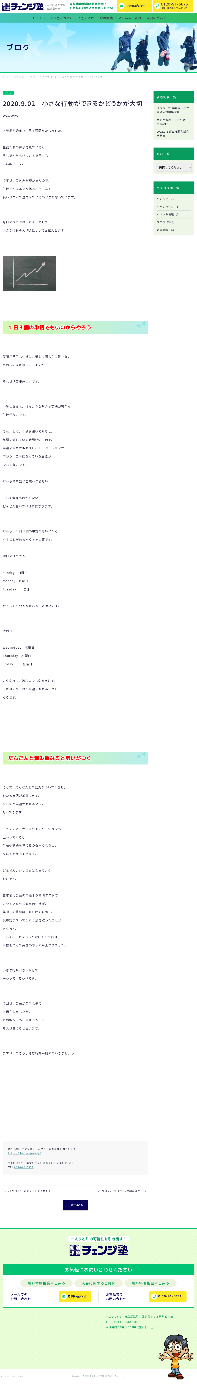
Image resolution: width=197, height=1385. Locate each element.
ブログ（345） (167, 229)
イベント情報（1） (170, 221)
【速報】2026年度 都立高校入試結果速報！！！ (173, 112)
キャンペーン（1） (170, 213)
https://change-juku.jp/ (24, 1153)
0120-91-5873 (23, 1167)
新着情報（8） (167, 237)
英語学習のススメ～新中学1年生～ (174, 127)
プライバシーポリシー (12, 1378)
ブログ (8, 92)
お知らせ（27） (168, 205)
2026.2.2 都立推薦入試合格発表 (173, 139)
